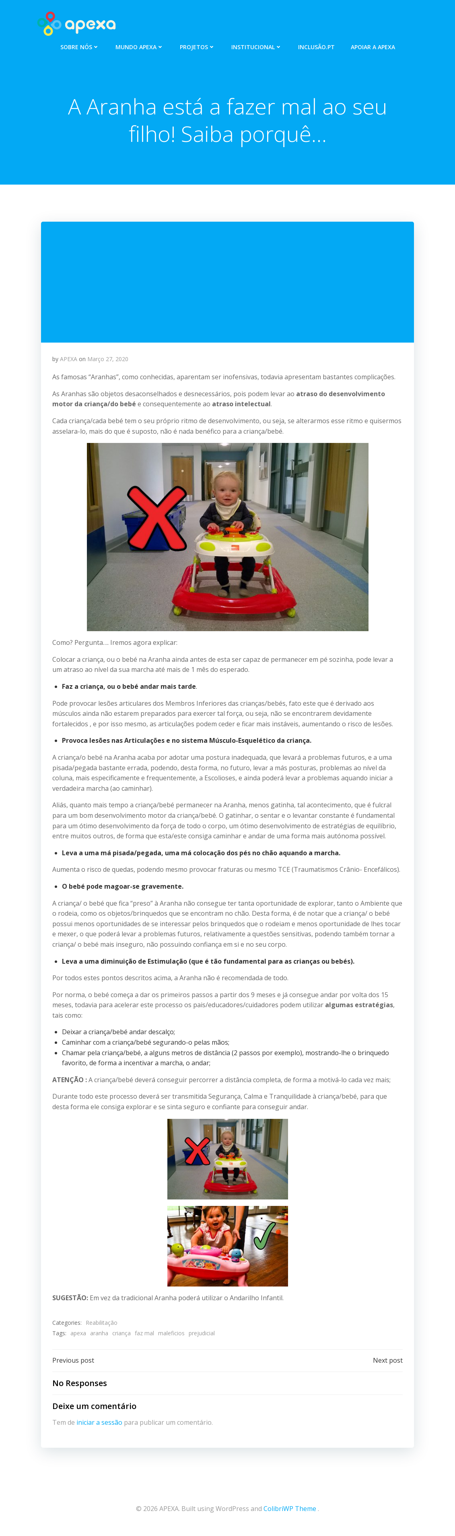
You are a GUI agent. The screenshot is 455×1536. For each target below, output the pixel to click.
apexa (78, 1335)
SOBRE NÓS (79, 44)
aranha (100, 1335)
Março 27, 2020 (108, 361)
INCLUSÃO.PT (316, 44)
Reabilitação (102, 1325)
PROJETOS (197, 44)
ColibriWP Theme (290, 1511)
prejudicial (202, 1335)
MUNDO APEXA (139, 44)
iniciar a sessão (100, 1426)
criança (122, 1335)
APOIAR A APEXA (373, 44)
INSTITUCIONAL (256, 44)
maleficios (172, 1335)
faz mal (144, 1335)
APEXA (69, 361)
